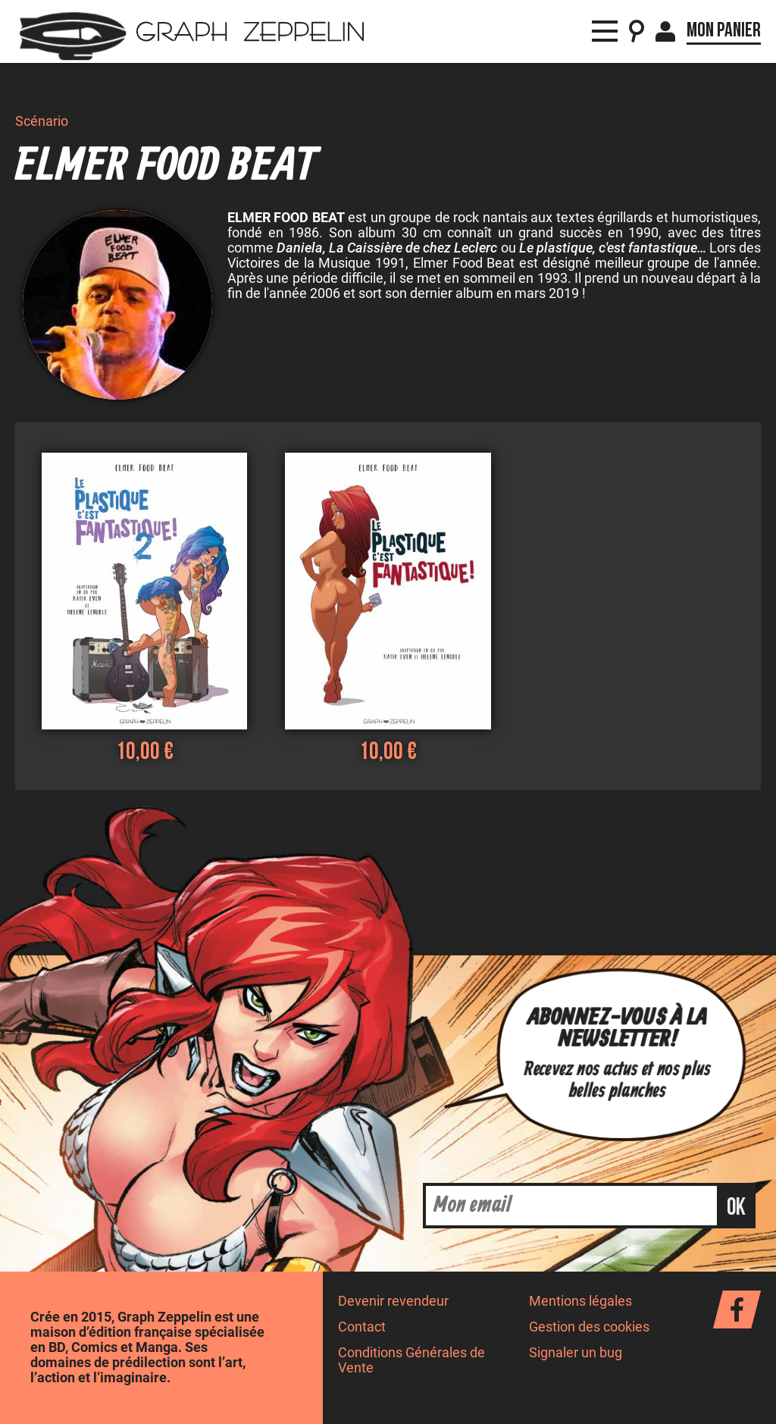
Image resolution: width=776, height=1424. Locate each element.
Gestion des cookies (589, 1327)
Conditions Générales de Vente (411, 1360)
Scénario (41, 121)
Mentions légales (580, 1301)
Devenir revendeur (393, 1301)
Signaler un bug (575, 1352)
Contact (362, 1327)
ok (736, 1207)
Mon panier (724, 30)
